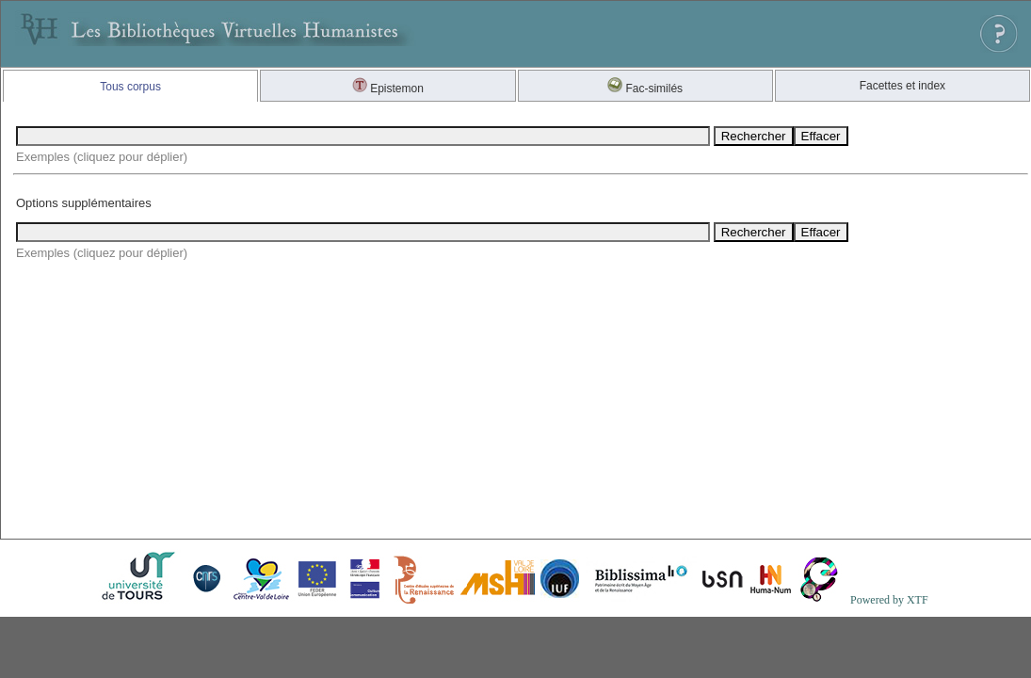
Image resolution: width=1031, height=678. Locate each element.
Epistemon (388, 88)
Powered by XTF (889, 599)
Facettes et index (902, 85)
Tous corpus (130, 86)
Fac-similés (645, 88)
